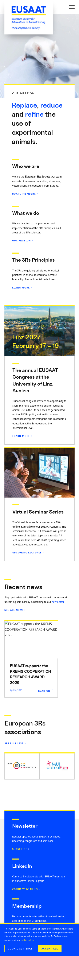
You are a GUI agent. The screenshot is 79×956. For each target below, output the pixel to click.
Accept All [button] (50, 948)
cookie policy (27, 940)
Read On (44, 690)
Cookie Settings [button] (20, 948)
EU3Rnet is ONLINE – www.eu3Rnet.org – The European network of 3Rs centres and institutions (30, 677)
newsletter (58, 602)
